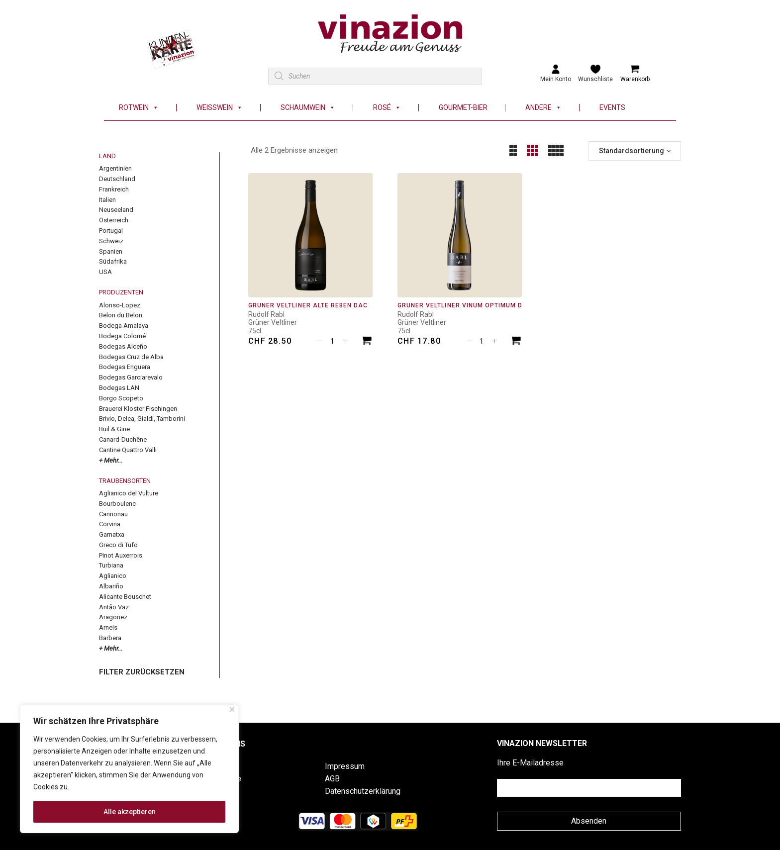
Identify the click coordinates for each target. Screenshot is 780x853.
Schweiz (111, 241)
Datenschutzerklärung (362, 791)
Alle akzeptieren (129, 812)
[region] (129, 769)
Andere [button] (543, 107)
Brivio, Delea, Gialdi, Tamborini (142, 418)
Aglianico (112, 575)
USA (105, 272)
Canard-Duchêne (123, 439)
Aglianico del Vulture (128, 493)
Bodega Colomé (122, 336)
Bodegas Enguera (124, 367)
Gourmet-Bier (463, 107)
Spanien (110, 251)
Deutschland (117, 179)
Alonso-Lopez (119, 305)
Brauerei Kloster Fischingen (138, 408)
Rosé (387, 107)
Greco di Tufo (118, 545)
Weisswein (219, 107)
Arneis (108, 627)
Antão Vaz (114, 607)
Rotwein (139, 107)
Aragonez (113, 617)
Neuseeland (116, 209)
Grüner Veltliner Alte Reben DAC (308, 305)
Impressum (345, 766)
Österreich (113, 220)
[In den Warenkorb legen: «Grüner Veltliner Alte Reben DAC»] (367, 342)
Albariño (111, 586)
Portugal (111, 230)
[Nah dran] (232, 709)
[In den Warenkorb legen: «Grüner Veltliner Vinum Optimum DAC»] (516, 342)
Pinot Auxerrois (120, 555)
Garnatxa (111, 534)
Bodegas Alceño (123, 346)
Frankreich (114, 189)
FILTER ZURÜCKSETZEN (142, 671)
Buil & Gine (114, 429)
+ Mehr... (110, 460)
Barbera (110, 638)
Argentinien (115, 168)
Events (612, 107)
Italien (107, 199)
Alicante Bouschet (125, 596)
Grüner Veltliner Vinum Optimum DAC (464, 305)
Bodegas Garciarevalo (131, 377)
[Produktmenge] (332, 341)
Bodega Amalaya (123, 325)
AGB (332, 778)
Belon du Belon (120, 315)
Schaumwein (308, 107)
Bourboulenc (117, 503)
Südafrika (113, 261)
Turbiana (111, 565)
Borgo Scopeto (121, 398)
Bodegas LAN (119, 387)
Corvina (109, 524)
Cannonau (113, 514)
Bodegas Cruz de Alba (131, 357)
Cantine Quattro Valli (128, 450)
